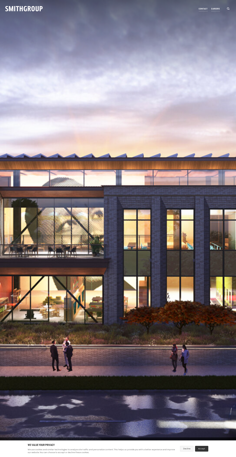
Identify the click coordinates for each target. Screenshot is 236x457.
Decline (186, 448)
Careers (215, 9)
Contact (203, 9)
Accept (201, 448)
